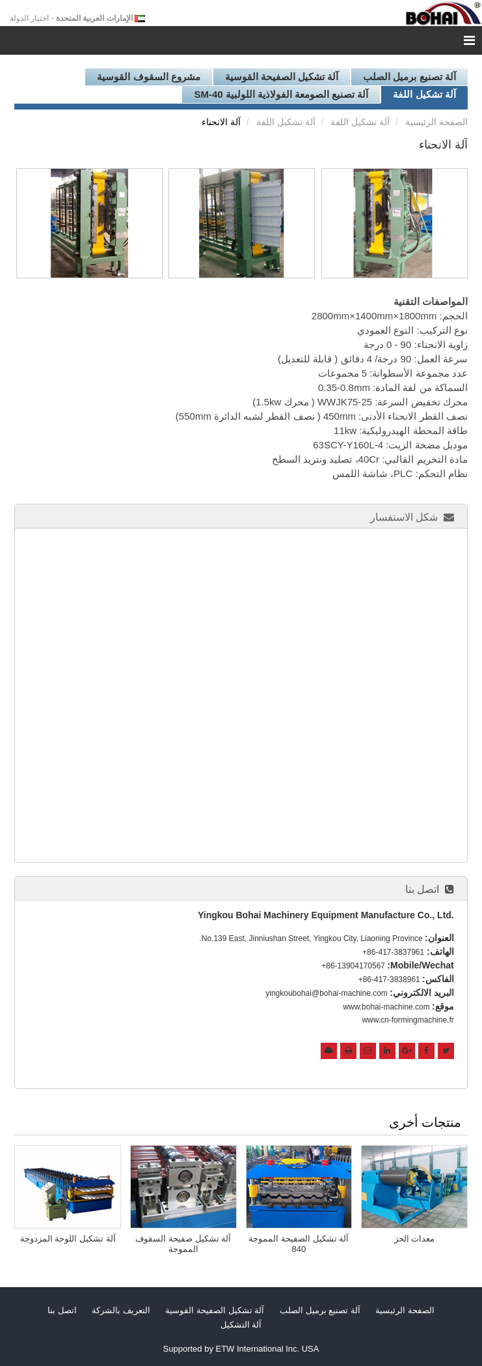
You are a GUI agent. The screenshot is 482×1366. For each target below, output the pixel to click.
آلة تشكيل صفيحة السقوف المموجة (183, 1244)
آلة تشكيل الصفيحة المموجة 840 (298, 1244)
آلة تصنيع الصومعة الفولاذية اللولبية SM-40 (281, 94)
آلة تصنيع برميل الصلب (409, 76)
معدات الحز (414, 1238)
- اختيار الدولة (71, 18)
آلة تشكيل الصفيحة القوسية (282, 76)
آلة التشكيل (241, 1324)
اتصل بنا (422, 889)
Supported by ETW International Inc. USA (241, 1349)
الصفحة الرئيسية (436, 122)
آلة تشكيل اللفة (424, 94)
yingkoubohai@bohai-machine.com (326, 993)
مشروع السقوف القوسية (148, 76)
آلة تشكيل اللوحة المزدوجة (68, 1238)
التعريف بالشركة (121, 1310)
